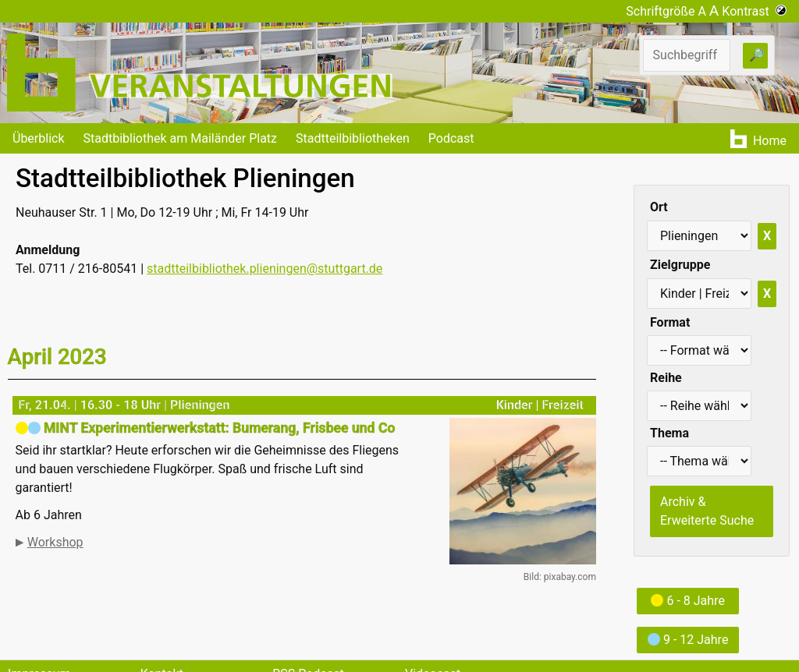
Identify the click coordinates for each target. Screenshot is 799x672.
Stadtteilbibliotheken (353, 138)
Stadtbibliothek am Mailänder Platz (180, 138)
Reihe (666, 377)
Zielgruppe (680, 264)
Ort (659, 207)
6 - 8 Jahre (687, 600)
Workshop (55, 542)
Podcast (451, 138)
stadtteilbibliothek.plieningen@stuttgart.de (264, 268)
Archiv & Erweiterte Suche (707, 511)
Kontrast (754, 11)
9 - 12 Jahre (688, 639)
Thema (669, 433)
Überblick (38, 138)
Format (670, 322)
